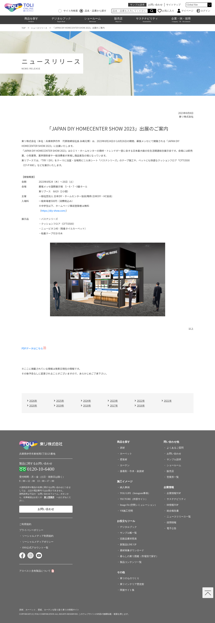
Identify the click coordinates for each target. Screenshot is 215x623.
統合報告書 (173, 511)
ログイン (205, 10)
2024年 (87, 400)
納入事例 (125, 487)
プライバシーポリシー (31, 530)
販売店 (118, 19)
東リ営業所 (49, 497)
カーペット (126, 453)
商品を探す (31, 19)
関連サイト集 (127, 590)
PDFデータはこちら (32, 348)
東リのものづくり (129, 578)
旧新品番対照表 (128, 538)
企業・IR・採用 (181, 19)
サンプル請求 (137, 4)
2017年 (114, 405)
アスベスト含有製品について (35, 571)
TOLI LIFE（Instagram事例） (135, 493)
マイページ (187, 10)
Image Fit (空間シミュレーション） (138, 505)
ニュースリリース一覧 (179, 516)
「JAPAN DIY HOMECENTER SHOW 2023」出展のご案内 (79, 27)
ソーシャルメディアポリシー (37, 542)
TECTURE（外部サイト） (134, 499)
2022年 (141, 400)
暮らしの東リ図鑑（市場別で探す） (139, 556)
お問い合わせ (155, 4)
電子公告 (171, 528)
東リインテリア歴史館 (132, 584)
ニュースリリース (39, 27)
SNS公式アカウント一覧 (35, 547)
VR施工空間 (126, 511)
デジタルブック (61, 19)
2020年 (33, 405)
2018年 (87, 405)
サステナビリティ (147, 19)
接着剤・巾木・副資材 (132, 471)
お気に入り (168, 10)
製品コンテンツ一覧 (131, 562)
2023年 (114, 400)
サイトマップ (173, 4)
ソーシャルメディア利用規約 (37, 536)
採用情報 (171, 522)
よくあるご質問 (175, 448)
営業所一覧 (173, 477)
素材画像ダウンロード (132, 550)
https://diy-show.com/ (53, 210)
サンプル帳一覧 (128, 533)
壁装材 (123, 459)
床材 (122, 448)
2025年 (60, 400)
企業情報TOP (174, 493)
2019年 (60, 405)
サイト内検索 (68, 11)
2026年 (33, 400)
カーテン (125, 465)
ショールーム (92, 19)
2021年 (168, 400)
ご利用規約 (25, 524)
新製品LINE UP (128, 544)
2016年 (141, 405)
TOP (24, 27)
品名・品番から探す (93, 11)
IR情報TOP (172, 505)
